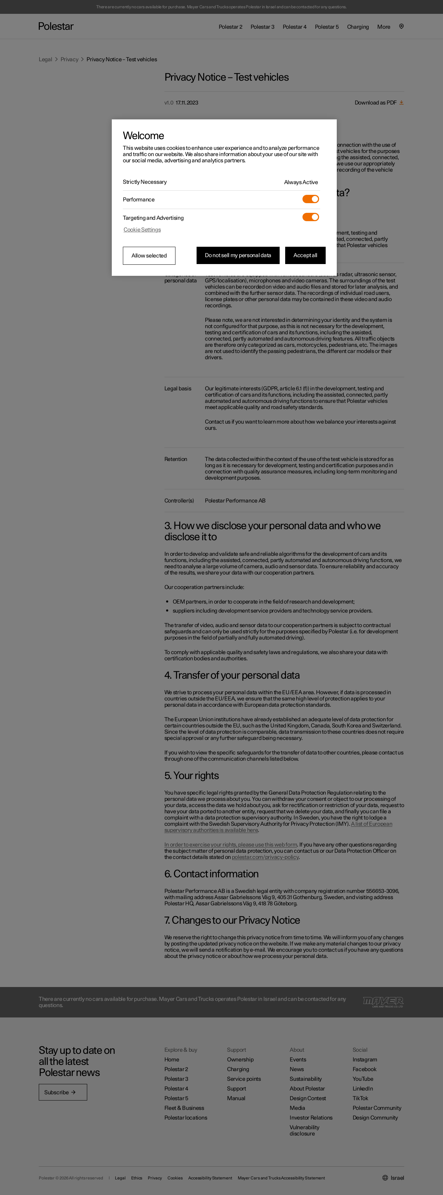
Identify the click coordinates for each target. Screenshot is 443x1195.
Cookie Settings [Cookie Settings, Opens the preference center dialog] (142, 230)
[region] (224, 197)
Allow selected (149, 256)
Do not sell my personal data (238, 255)
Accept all (305, 255)
